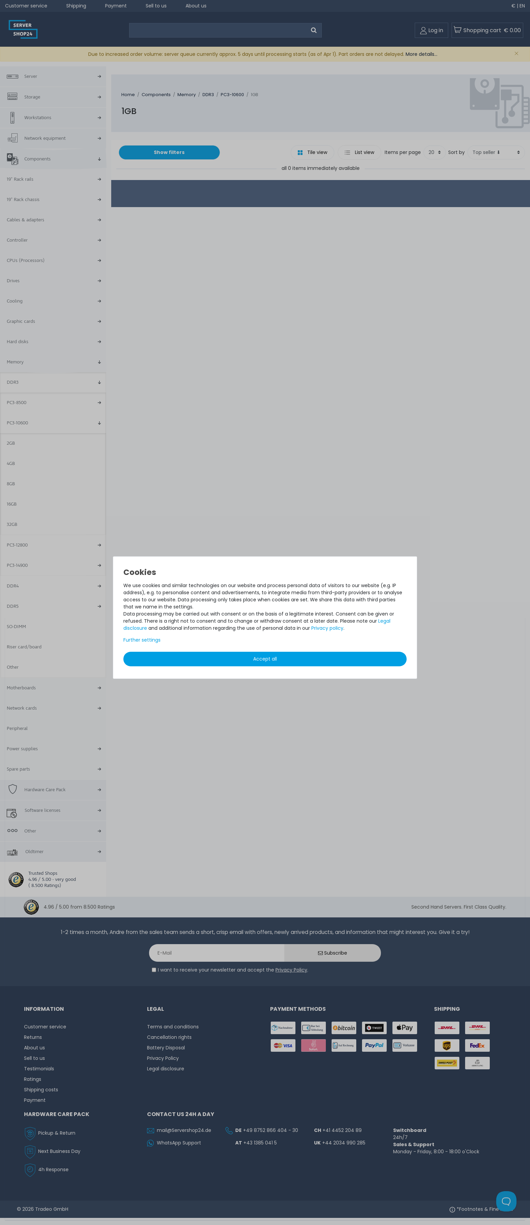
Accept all (265, 658)
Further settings (142, 640)
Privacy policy (327, 628)
